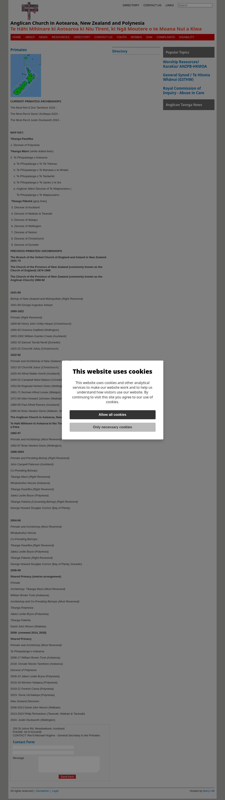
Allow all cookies (112, 414)
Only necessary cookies (112, 427)
